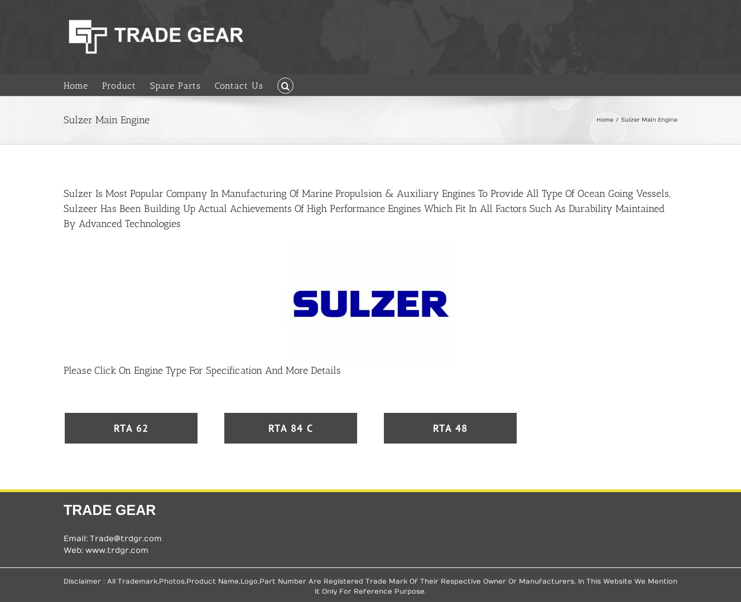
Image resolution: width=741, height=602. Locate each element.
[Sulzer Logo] (370, 246)
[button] (285, 84)
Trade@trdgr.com (126, 538)
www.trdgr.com (116, 550)
